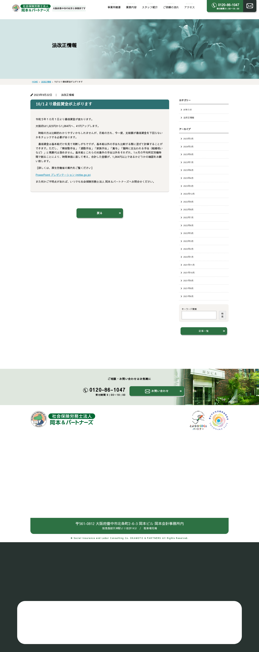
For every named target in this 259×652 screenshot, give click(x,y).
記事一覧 (204, 331)
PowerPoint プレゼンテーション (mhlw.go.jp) (63, 175)
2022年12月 (189, 193)
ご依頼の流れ (171, 5)
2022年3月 (188, 241)
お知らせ (187, 109)
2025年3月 (188, 138)
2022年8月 (188, 209)
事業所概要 (114, 5)
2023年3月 (188, 185)
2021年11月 (189, 264)
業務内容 (131, 5)
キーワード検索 (189, 309)
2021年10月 (189, 272)
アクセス (189, 5)
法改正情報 (188, 117)
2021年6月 (188, 296)
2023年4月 (188, 178)
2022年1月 (188, 256)
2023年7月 (188, 162)
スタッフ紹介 (150, 5)
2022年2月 (188, 248)
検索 (222, 315)
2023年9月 (188, 154)
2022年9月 (188, 201)
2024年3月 (188, 146)
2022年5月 (188, 233)
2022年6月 (188, 225)
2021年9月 (188, 280)
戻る (100, 213)
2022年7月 (188, 217)
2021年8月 (188, 288)
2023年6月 (188, 170)
